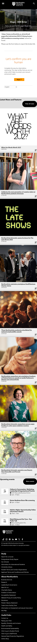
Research (4, 582)
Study (3, 554)
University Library (6, 567)
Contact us (4, 618)
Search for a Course (7, 557)
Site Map (4, 610)
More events (30, 481)
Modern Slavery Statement (9, 603)
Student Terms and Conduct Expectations (14, 569)
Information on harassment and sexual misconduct (17, 608)
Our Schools (5, 562)
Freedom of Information (8, 592)
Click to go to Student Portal (10, 631)
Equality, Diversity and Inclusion (11, 623)
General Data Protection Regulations (12, 636)
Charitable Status (6, 590)
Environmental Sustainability (10, 628)
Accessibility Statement (8, 595)
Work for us (4, 587)
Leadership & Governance (9, 585)
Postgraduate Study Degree (9, 559)
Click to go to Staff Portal (9, 633)
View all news (29, 104)
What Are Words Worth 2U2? (11, 147)
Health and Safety (6, 626)
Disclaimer (4, 600)
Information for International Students (13, 564)
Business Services (6, 580)
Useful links (6, 615)
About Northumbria (9, 577)
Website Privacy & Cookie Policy (11, 598)
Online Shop (5, 639)
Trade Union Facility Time (9, 605)
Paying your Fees (6, 621)
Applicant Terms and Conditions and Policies (15, 572)
